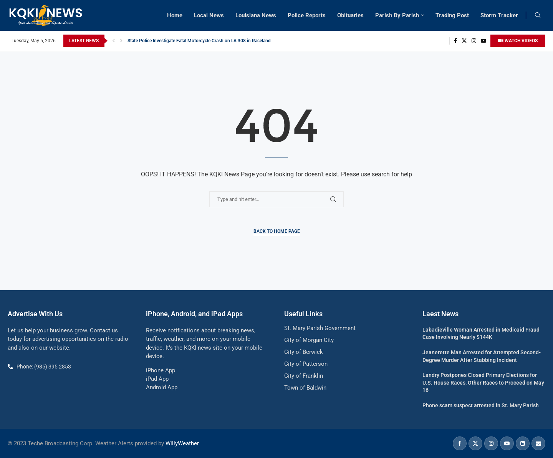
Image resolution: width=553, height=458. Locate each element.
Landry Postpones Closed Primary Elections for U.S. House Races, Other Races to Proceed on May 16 (483, 382)
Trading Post (452, 15)
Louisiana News (255, 15)
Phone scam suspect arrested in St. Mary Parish (480, 405)
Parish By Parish (397, 15)
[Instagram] (474, 41)
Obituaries (350, 15)
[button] (114, 41)
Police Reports (307, 15)
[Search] (537, 15)
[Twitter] (464, 41)
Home (174, 15)
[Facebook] (455, 41)
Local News (209, 15)
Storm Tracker (499, 15)
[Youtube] (483, 41)
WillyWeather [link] (182, 443)
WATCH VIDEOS (518, 40)
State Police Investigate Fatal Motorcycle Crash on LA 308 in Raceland (199, 40)
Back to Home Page (276, 231)
